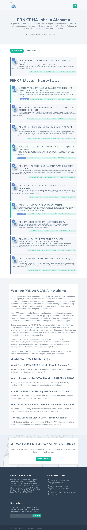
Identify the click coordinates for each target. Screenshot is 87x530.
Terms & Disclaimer (60, 526)
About (32, 526)
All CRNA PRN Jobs (37, 35)
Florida (48, 349)
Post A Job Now (43, 454)
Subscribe (36, 511)
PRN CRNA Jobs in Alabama (54, 35)
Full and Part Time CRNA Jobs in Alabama (46, 29)
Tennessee (60, 349)
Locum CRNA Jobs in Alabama (62, 26)
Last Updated (32, 51)
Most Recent (17, 51)
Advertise (40, 526)
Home (28, 35)
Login (11, 2)
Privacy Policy (73, 526)
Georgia (41, 349)
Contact (48, 526)
